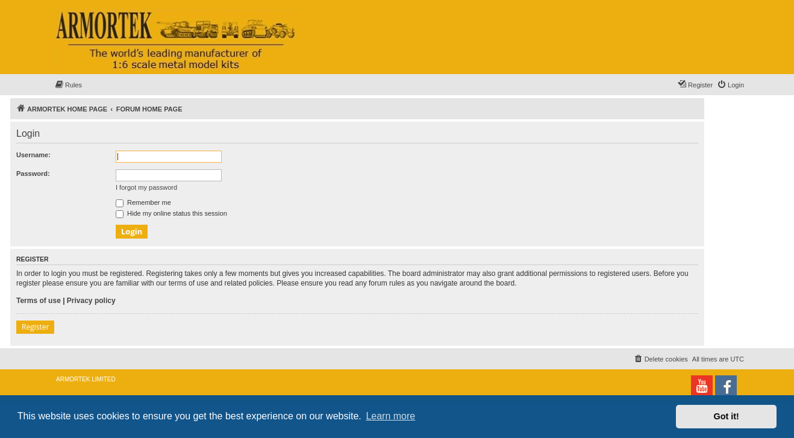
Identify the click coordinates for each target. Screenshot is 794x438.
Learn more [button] (390, 416)
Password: (33, 173)
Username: (33, 154)
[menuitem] (68, 85)
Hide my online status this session (171, 213)
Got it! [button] (726, 416)
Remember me (143, 202)
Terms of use (38, 300)
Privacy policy (91, 300)
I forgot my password (146, 187)
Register (35, 327)
